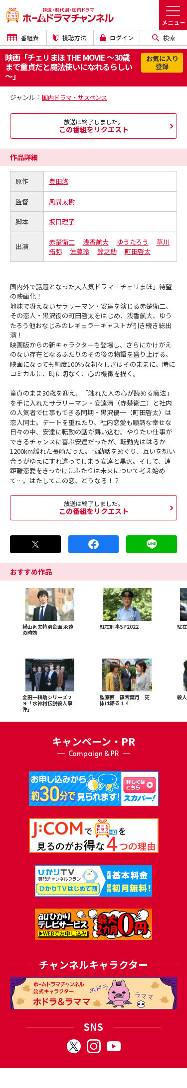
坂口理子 (62, 221)
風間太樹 (62, 201)
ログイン (117, 37)
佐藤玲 (79, 251)
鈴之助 (107, 251)
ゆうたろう (133, 242)
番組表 (23, 37)
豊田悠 (58, 181)
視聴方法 (69, 37)
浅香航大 (96, 242)
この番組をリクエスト (93, 125)
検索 (163, 37)
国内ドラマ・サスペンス (74, 97)
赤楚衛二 (62, 242)
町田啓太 (138, 251)
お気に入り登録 (162, 62)
